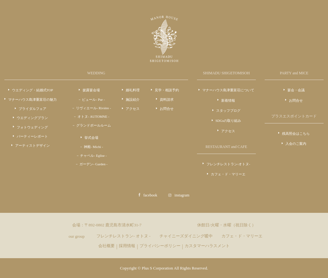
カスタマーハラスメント (207, 245)
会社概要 (106, 245)
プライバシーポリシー (160, 245)
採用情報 (127, 245)
